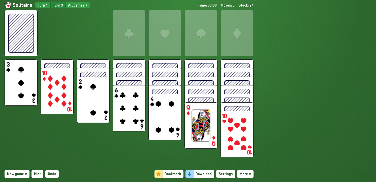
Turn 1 (43, 5)
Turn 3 (58, 5)
